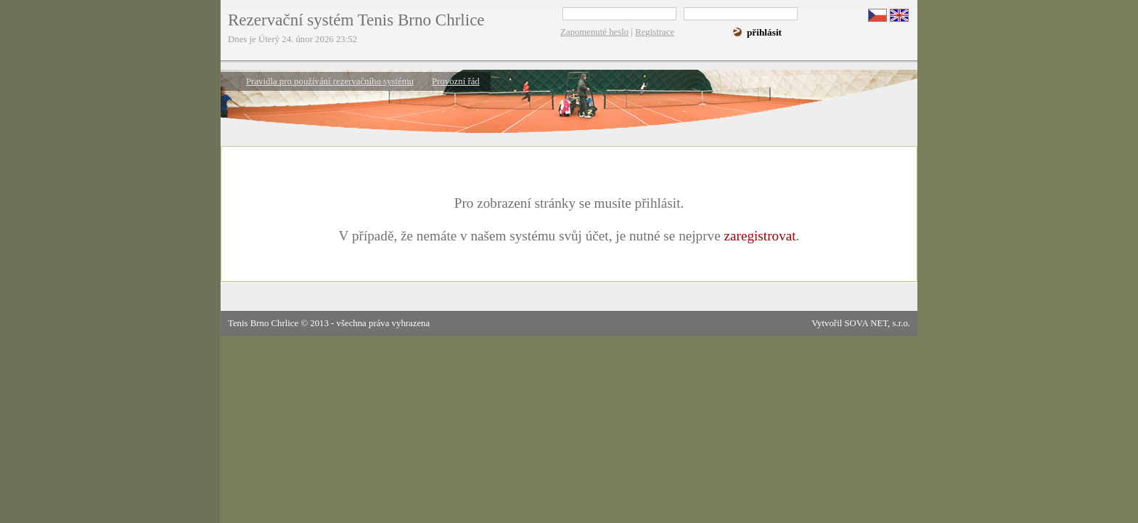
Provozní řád (456, 81)
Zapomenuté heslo (594, 32)
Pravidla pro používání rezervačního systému (330, 81)
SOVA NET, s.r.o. (877, 323)
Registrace (654, 32)
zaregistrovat (759, 235)
